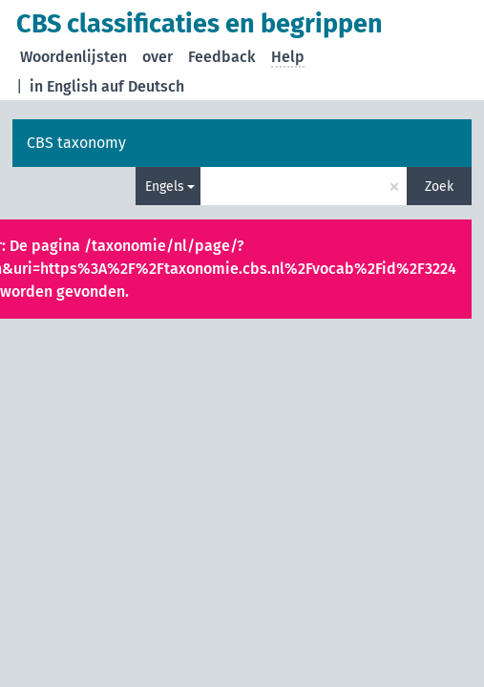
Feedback (222, 57)
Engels (164, 186)
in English (63, 86)
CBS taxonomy (76, 143)
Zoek (439, 186)
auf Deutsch (142, 86)
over (157, 57)
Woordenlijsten (73, 57)
